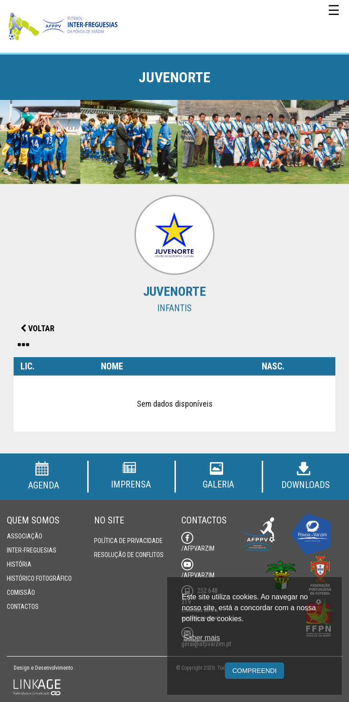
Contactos (23, 606)
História (19, 564)
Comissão (21, 592)
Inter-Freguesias (31, 550)
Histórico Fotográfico (39, 578)
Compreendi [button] (254, 670)
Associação (24, 536)
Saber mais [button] (201, 638)
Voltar (37, 328)
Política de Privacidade (128, 540)
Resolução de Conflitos (129, 554)
